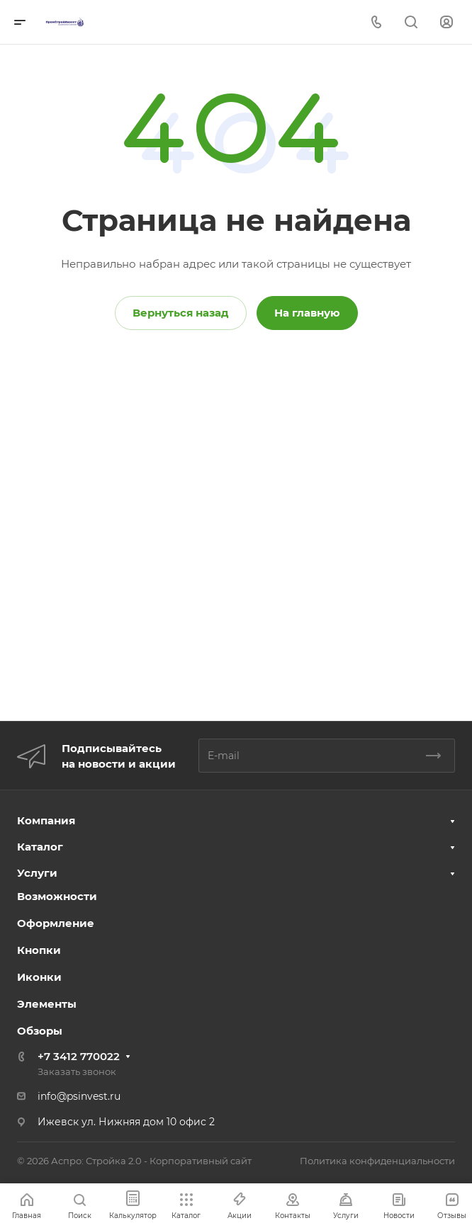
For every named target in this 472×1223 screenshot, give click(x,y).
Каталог (40, 846)
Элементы (47, 1004)
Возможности (57, 896)
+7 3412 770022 (79, 1056)
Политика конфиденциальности (377, 1160)
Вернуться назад (181, 312)
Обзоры (39, 1030)
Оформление (55, 923)
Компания (46, 820)
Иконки (39, 977)
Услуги (37, 873)
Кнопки (39, 950)
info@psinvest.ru (79, 1096)
